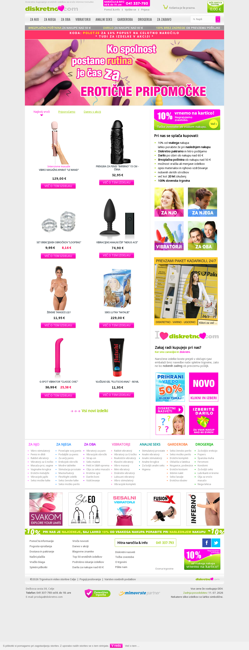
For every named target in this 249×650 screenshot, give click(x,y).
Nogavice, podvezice (181, 465)
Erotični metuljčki (40, 473)
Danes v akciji (92, 111)
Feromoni (203, 461)
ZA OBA (90, 444)
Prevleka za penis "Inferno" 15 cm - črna (117, 168)
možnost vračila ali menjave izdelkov (181, 164)
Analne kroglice (150, 461)
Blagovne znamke (83, 551)
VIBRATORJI (121, 444)
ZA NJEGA (63, 444)
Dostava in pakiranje (42, 551)
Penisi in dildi (38, 454)
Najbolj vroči (41, 111)
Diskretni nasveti (125, 552)
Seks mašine (93, 461)
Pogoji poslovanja (90, 579)
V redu (116, 645)
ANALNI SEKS (150, 444)
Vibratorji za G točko (42, 461)
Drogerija (145, 19)
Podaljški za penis (68, 454)
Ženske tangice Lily (59, 312)
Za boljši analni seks (153, 465)
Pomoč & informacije (42, 541)
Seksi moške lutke (40, 480)
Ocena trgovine (164, 568)
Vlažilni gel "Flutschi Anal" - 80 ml (117, 381)
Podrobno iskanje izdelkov (88, 562)
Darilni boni (92, 476)
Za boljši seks (205, 469)
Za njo (34, 19)
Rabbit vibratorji (40, 458)
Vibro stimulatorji (40, 450)
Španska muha (206, 458)
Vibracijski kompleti (125, 484)
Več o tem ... (132, 645)
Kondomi (203, 465)
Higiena (146, 469)
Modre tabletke (67, 465)
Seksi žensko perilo (180, 450)
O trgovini (121, 562)
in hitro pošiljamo (182, 151)
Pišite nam (121, 567)
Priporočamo (66, 111)
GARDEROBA (177, 444)
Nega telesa (204, 484)
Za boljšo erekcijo (207, 450)
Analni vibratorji (151, 454)
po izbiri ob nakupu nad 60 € (180, 155)
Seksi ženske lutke (69, 480)
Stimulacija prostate (70, 469)
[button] (58, 185)
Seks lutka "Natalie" (117, 312)
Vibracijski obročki (96, 454)
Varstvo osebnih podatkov (120, 579)
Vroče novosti (80, 541)
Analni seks (104, 19)
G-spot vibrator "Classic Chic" (58, 381)
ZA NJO (33, 444)
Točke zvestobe (124, 557)
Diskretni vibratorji (124, 473)
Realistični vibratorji (125, 458)
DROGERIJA (204, 444)
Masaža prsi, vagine (42, 465)
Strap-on (91, 458)
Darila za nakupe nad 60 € (88, 567)
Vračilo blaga (37, 562)
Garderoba (125, 19)
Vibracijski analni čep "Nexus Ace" (117, 242)
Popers (202, 454)
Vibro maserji (121, 465)
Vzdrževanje (93, 480)
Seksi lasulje (176, 476)
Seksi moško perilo (69, 484)
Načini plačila (37, 556)
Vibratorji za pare (96, 450)
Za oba (65, 19)
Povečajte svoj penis (70, 450)
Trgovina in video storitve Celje (57, 579)
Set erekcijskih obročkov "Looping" (59, 242)
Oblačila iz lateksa (180, 461)
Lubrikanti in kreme (208, 473)
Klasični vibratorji (123, 461)
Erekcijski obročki (68, 461)
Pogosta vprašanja (41, 546)
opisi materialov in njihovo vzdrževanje (183, 168)
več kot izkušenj (172, 176)
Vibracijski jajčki (39, 476)
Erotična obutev (178, 480)
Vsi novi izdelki (94, 410)
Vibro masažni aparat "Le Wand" (59, 170)
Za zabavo (164, 19)
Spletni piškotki (38, 567)
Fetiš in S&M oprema (97, 465)
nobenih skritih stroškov (173, 172)
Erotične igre (93, 473)
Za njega (50, 19)
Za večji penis (66, 458)
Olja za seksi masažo (98, 469)
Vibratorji (82, 19)
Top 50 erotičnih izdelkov (87, 556)
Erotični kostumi (179, 469)
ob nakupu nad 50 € (184, 159)
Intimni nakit (176, 473)
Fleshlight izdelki (68, 476)
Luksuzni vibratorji (124, 476)
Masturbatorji (66, 473)
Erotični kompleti (179, 458)
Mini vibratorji (122, 469)
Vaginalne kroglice (41, 469)
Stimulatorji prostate (153, 450)
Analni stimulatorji (152, 458)
